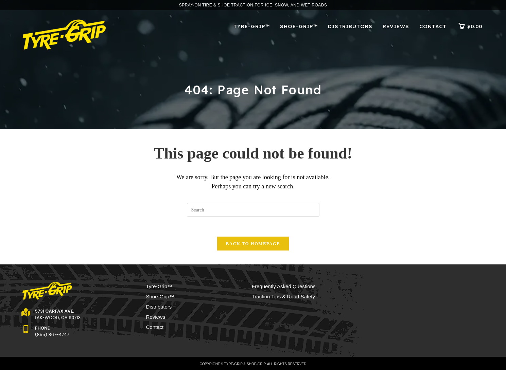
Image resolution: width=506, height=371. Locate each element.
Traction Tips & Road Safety (283, 297)
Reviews (155, 317)
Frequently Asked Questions (284, 287)
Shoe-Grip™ (160, 297)
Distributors (159, 307)
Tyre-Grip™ (159, 287)
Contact (155, 328)
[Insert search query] (253, 210)
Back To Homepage (253, 244)
